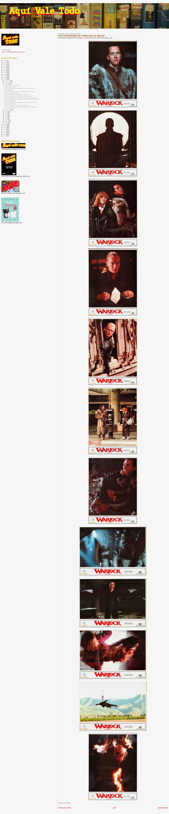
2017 (4, 76)
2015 (4, 79)
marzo (6, 119)
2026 (4, 60)
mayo (6, 116)
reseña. (80, 38)
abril (6, 118)
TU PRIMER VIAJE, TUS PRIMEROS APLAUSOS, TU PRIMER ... (20, 97)
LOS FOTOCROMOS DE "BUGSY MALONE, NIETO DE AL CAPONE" (21, 99)
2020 (4, 70)
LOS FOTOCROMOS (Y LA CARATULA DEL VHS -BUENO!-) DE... (21, 102)
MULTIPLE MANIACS (9, 108)
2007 (4, 136)
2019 (4, 72)
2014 (4, 124)
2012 (4, 127)
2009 (4, 132)
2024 (4, 64)
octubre (7, 84)
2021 (4, 69)
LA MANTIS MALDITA (9, 87)
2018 (4, 74)
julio (6, 113)
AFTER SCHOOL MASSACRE (11, 85)
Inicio (114, 807)
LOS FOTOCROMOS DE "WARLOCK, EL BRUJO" (16, 94)
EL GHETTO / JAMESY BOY (11, 93)
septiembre (8, 110)
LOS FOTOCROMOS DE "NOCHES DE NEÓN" (16, 105)
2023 (4, 65)
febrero (7, 121)
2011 (4, 129)
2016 (4, 77)
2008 (4, 134)
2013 (4, 126)
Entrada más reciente (64, 807)
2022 (4, 67)
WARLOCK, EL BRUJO (10, 101)
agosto (7, 111)
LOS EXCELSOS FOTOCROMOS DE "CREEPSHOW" (17, 96)
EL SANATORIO (8, 90)
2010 (4, 131)
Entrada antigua (163, 807)
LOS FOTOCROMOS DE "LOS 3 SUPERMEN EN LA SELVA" (19, 91)
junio (6, 114)
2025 (4, 62)
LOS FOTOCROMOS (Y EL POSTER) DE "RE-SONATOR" (18, 88)
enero (6, 122)
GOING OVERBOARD (9, 104)
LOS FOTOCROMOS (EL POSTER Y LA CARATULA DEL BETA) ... (21, 107)
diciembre (7, 80)
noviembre (7, 82)
